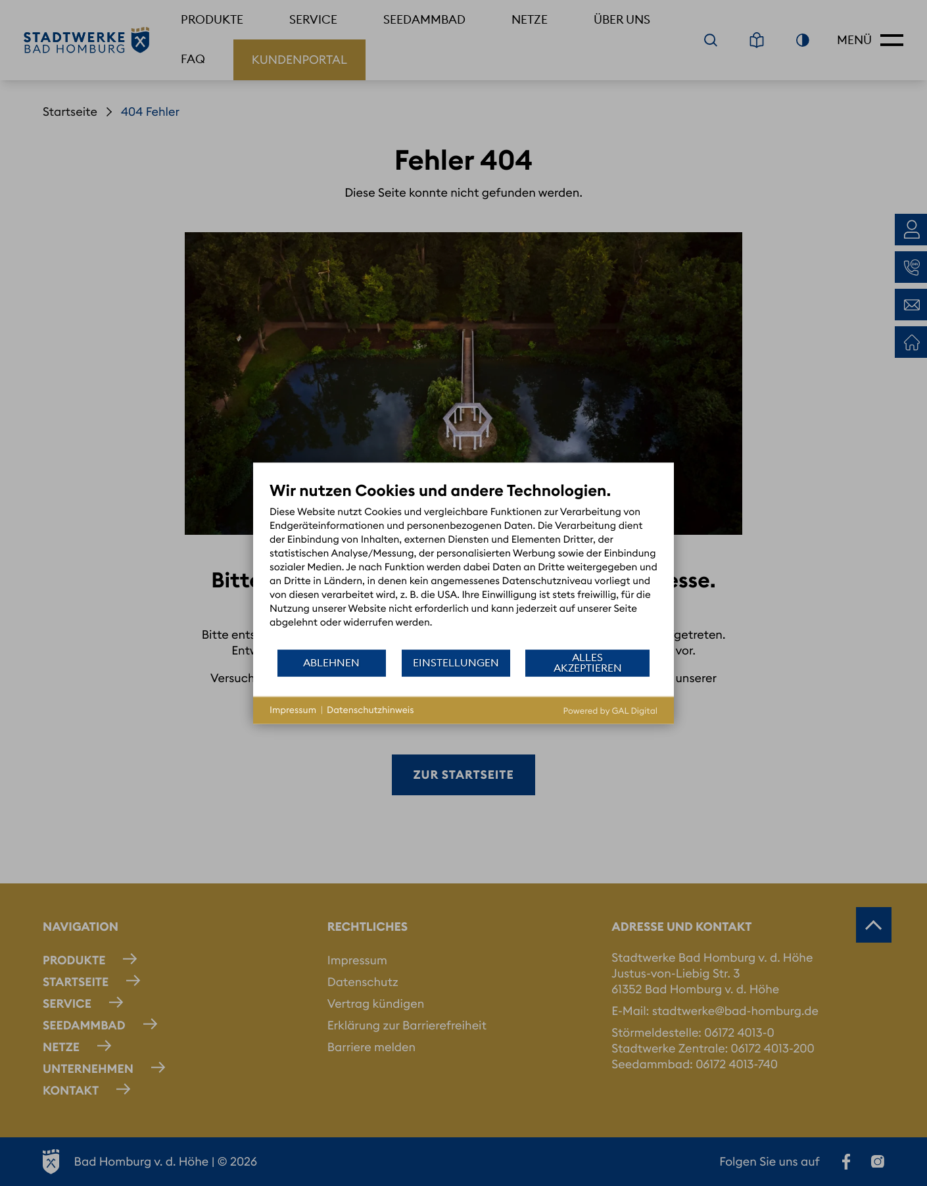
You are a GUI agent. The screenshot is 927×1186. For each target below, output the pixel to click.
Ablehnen (331, 662)
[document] (463, 564)
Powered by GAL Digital (610, 710)
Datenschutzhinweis (370, 710)
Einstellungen (456, 662)
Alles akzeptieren (588, 662)
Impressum (293, 710)
